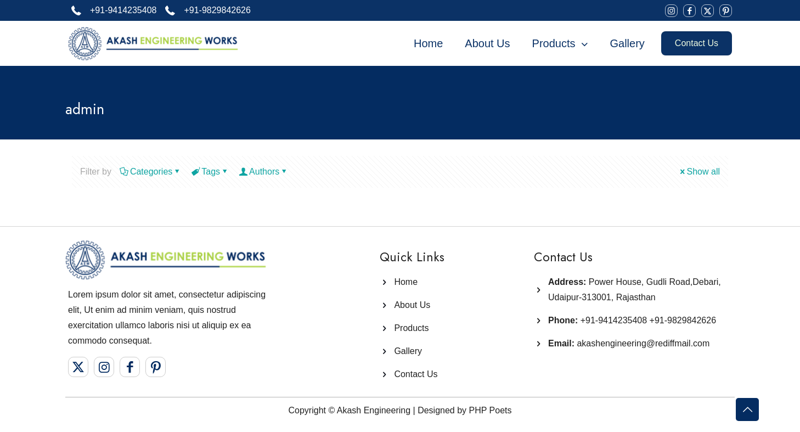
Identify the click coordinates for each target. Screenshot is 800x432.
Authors (263, 171)
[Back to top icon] (747, 409)
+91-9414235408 (614, 320)
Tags (210, 171)
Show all (699, 171)
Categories (150, 171)
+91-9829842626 (683, 320)
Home (406, 282)
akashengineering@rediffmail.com (628, 343)
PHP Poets (490, 410)
